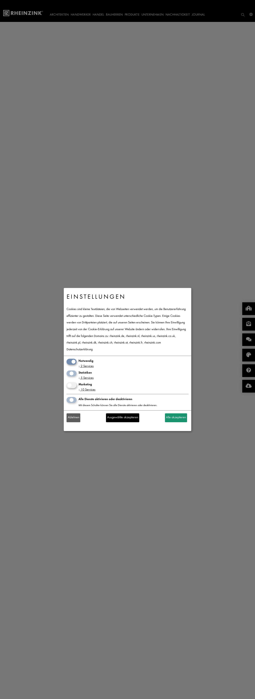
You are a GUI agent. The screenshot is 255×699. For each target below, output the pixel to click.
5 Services (86, 378)
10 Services (86, 390)
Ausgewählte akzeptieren (122, 417)
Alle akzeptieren (176, 417)
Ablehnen (73, 417)
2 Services (86, 366)
